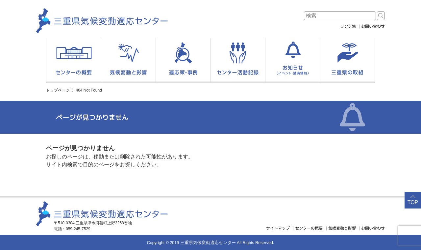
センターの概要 (309, 228)
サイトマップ (278, 228)
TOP (413, 202)
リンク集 (348, 26)
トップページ (58, 90)
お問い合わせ (373, 26)
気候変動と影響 (342, 228)
